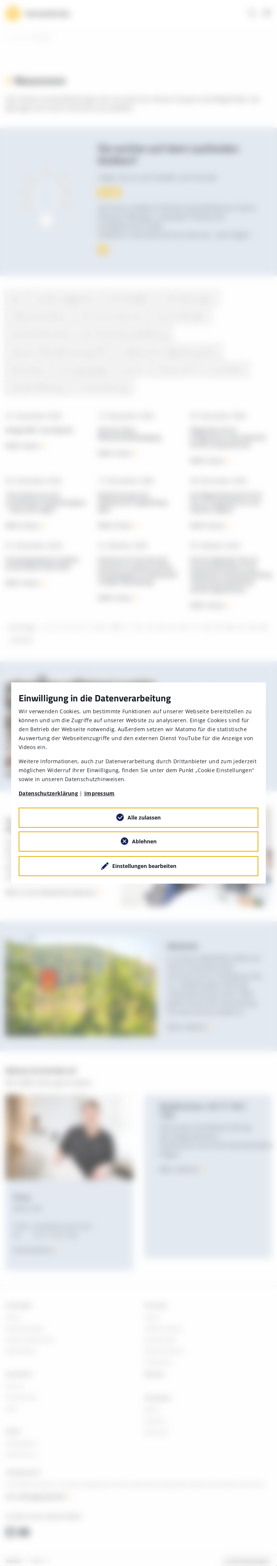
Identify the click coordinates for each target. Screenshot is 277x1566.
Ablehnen (144, 841)
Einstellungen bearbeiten (144, 865)
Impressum (99, 793)
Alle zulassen (144, 817)
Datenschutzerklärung (48, 793)
